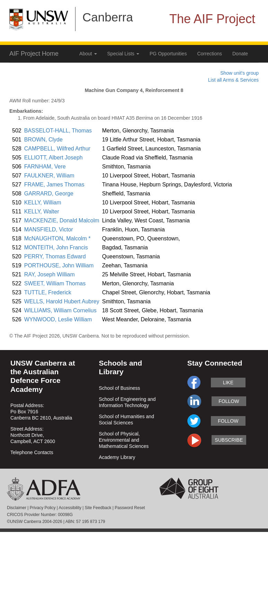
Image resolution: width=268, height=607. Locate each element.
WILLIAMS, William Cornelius (60, 310)
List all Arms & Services (233, 80)
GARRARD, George (48, 193)
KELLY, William (42, 202)
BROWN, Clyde (43, 139)
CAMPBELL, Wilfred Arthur (57, 148)
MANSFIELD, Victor (48, 229)
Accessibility (70, 507)
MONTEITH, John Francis (56, 247)
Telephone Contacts (31, 452)
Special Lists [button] (123, 53)
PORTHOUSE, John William (59, 265)
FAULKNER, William (49, 175)
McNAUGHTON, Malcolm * (57, 238)
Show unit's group (239, 73)
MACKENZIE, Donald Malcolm (61, 220)
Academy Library (117, 457)
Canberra (107, 17)
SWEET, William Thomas (55, 283)
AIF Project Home (34, 53)
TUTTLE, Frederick (47, 292)
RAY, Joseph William (49, 274)
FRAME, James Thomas (54, 184)
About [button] (88, 53)
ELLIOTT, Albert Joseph (53, 157)
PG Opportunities (168, 53)
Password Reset (130, 507)
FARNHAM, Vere (45, 166)
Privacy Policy (43, 507)
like (228, 382)
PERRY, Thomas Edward (55, 256)
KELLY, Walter (41, 211)
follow (228, 401)
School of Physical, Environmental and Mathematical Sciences (124, 440)
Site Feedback (98, 507)
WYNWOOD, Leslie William (58, 319)
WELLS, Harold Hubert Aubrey (61, 301)
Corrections (209, 53)
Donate (240, 53)
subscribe (229, 440)
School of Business (119, 388)
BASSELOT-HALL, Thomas (58, 131)
